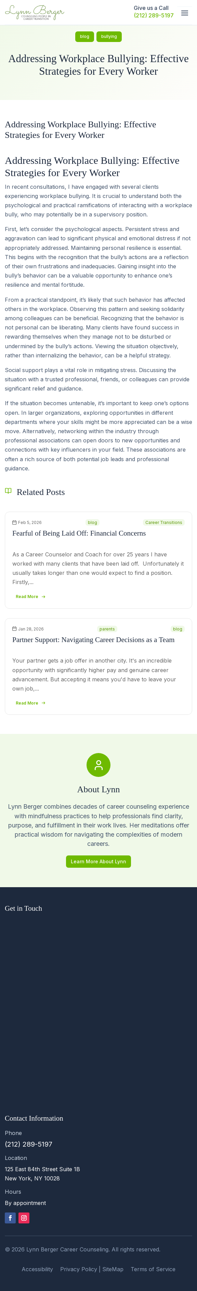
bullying (109, 36)
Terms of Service (153, 1269)
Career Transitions (163, 522)
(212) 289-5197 (154, 15)
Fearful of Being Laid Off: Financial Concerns (79, 533)
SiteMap (112, 1269)
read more (27, 596)
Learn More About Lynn (98, 861)
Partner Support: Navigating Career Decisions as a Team (93, 640)
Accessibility (37, 1269)
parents (107, 629)
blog (84, 36)
